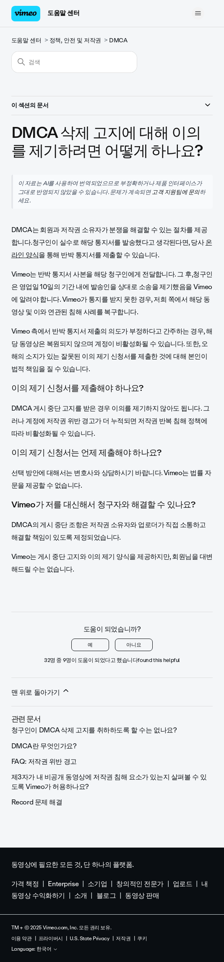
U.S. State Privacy (89, 938)
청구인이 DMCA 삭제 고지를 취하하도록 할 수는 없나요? (94, 730)
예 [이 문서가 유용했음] (90, 645)
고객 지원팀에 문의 (176, 192)
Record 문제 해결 (37, 802)
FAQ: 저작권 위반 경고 (44, 761)
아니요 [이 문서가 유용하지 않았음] (133, 645)
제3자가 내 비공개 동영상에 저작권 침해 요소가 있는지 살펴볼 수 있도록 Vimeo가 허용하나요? (109, 781)
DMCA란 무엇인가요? (44, 746)
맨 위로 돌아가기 (40, 692)
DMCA (118, 40)
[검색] (74, 62)
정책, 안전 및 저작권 (75, 40)
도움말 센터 (63, 13)
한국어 (47, 949)
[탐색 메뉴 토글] (198, 13)
